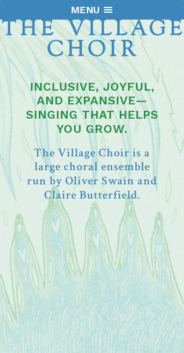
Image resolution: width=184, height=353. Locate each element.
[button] (85, 10)
